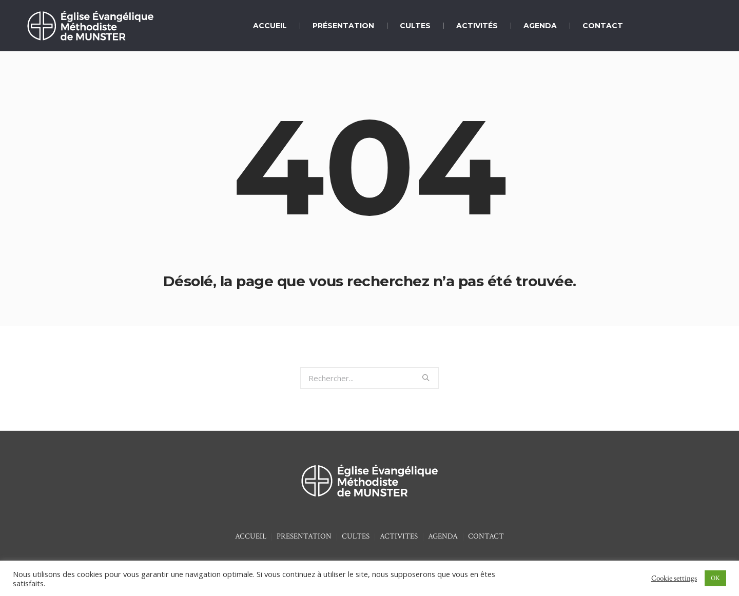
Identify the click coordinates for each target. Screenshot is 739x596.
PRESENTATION (304, 536)
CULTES (355, 536)
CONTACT (486, 536)
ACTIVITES (399, 536)
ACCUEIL (250, 536)
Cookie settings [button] (674, 578)
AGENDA (443, 536)
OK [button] (715, 578)
